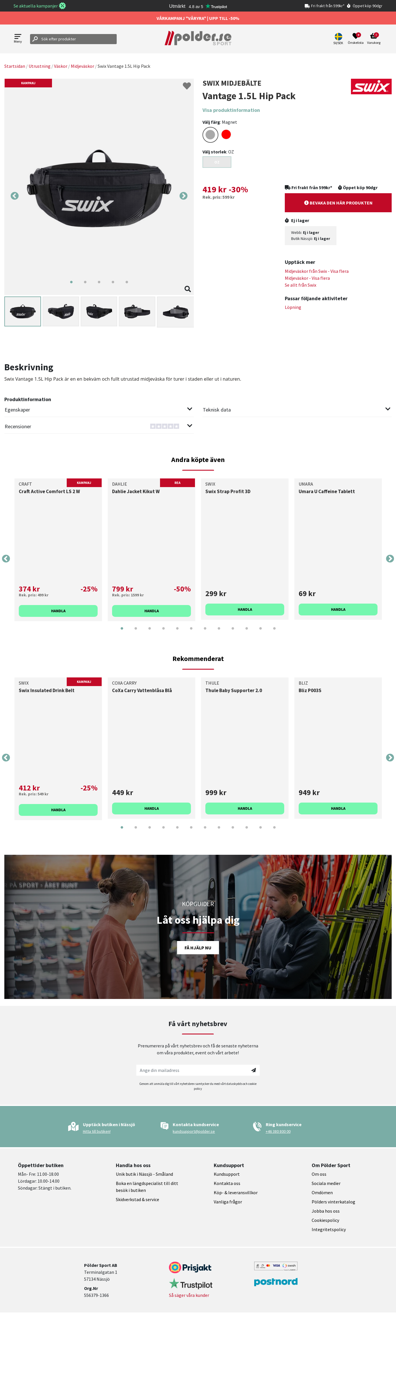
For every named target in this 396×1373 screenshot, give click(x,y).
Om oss (319, 1174)
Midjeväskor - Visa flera (307, 278)
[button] (339, 39)
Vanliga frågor (228, 1202)
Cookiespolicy (325, 1220)
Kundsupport (227, 1174)
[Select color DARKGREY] (210, 135)
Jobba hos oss (326, 1211)
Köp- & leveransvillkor (236, 1192)
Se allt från (300, 285)
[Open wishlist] (355, 39)
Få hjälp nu (198, 948)
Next (183, 196)
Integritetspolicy (329, 1229)
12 (274, 633)
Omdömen (322, 1192)
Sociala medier (326, 1183)
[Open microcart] (373, 39)
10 (247, 633)
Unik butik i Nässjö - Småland (144, 1174)
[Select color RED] (226, 134)
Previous (14, 196)
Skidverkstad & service (137, 1199)
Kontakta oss (227, 1183)
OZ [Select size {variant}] (217, 162)
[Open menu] (18, 39)
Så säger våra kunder (189, 1295)
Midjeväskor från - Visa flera (317, 271)
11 (260, 633)
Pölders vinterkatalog (333, 1202)
